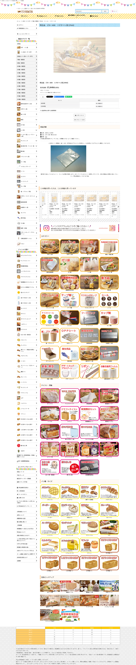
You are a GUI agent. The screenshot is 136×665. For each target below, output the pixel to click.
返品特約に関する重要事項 (48, 110)
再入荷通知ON (99, 103)
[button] (111, 16)
